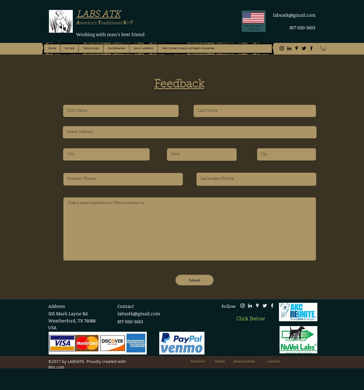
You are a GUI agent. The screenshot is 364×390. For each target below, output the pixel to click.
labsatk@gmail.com (294, 15)
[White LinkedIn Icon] (250, 305)
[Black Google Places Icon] (296, 48)
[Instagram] (282, 48)
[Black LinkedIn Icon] (289, 48)
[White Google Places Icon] (257, 305)
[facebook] (311, 48)
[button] (323, 48)
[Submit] (194, 280)
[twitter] (304, 48)
